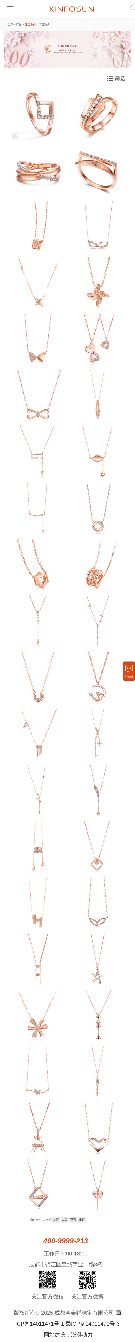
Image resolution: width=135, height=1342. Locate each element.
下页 (73, 1219)
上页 (64, 1219)
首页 (56, 1219)
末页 (82, 1219)
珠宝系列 (30, 24)
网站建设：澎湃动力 (68, 1335)
